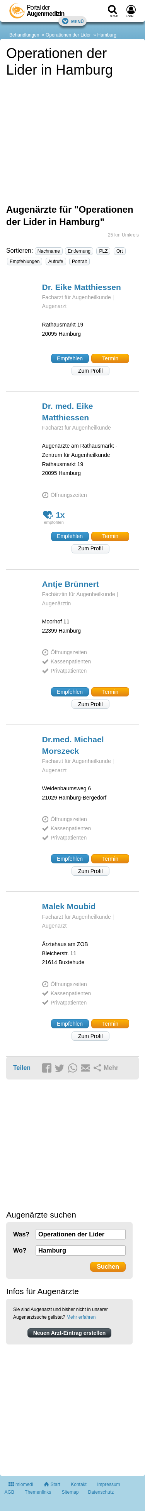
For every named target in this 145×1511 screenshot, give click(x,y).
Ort (119, 251)
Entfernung (79, 251)
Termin (110, 358)
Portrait (79, 261)
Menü (72, 21)
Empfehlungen (24, 261)
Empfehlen (70, 358)
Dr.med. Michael (73, 745)
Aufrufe (55, 261)
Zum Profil (90, 371)
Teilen (22, 1068)
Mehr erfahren (81, 1317)
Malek (69, 906)
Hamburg (106, 35)
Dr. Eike (81, 287)
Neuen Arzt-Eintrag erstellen (69, 1333)
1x (54, 515)
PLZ (103, 251)
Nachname (49, 251)
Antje (70, 584)
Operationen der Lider (68, 35)
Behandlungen (24, 35)
